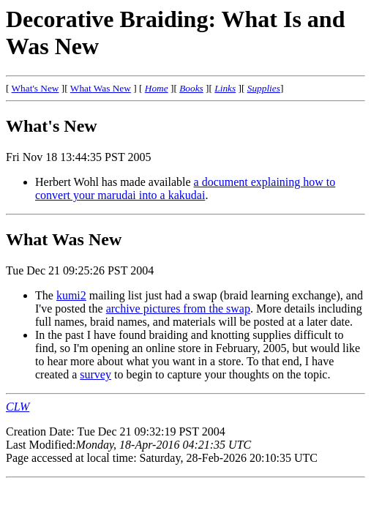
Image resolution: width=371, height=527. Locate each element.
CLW (17, 406)
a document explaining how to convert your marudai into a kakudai (185, 188)
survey (95, 374)
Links (225, 88)
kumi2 (71, 295)
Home (156, 88)
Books (191, 88)
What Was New (100, 88)
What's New (35, 88)
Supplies (263, 88)
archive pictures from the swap (178, 308)
